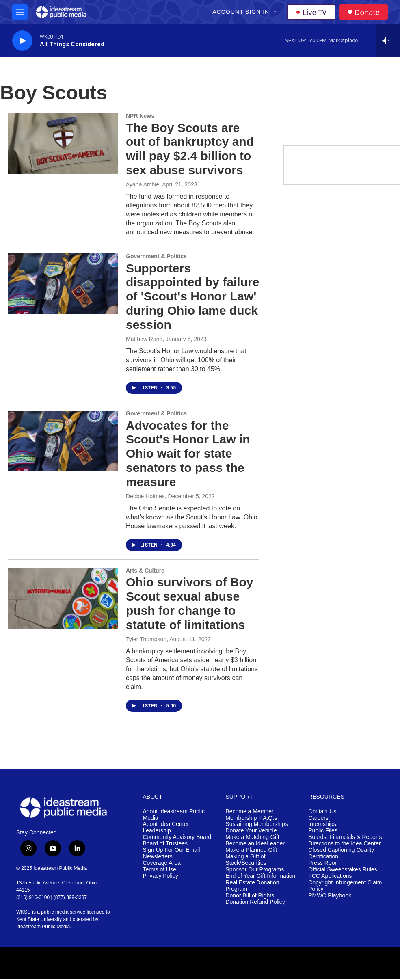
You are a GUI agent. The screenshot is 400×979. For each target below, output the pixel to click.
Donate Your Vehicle (251, 831)
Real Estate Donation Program (252, 886)
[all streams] (388, 40)
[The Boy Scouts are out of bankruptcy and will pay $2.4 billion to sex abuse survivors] (63, 143)
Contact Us (322, 811)
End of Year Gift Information (260, 876)
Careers (318, 818)
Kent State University (39, 919)
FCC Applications (330, 876)
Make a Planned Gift (251, 850)
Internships (322, 824)
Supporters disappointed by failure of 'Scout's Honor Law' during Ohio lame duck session (192, 296)
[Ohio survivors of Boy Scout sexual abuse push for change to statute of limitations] (63, 598)
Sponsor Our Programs (254, 870)
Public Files (322, 831)
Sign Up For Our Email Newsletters (171, 853)
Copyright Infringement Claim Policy (345, 886)
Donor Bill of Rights (249, 896)
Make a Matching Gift (252, 837)
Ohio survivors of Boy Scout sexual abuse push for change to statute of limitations (189, 603)
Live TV (311, 12)
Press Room (323, 863)
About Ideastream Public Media (174, 814)
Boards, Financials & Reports (345, 837)
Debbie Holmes (145, 496)
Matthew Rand (144, 339)
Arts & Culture (145, 570)
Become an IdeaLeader (255, 844)
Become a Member (249, 811)
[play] (22, 40)
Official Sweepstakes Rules (342, 870)
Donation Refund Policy (255, 902)
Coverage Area (162, 863)
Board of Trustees (165, 844)
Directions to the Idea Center (344, 844)
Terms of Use (159, 870)
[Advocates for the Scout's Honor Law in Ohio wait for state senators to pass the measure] (63, 441)
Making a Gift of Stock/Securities (245, 860)
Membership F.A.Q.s (251, 818)
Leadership (157, 831)
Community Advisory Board (177, 837)
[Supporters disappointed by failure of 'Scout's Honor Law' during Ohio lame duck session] (63, 283)
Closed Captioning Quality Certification (341, 853)
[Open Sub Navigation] (275, 12)
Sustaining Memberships (256, 824)
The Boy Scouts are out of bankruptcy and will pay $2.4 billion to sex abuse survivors (190, 149)
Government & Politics (156, 256)
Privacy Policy (160, 876)
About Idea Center (166, 824)
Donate (367, 12)
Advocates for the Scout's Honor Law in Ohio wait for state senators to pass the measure (188, 453)
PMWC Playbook (329, 896)
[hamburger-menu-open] (20, 12)
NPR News (140, 115)
